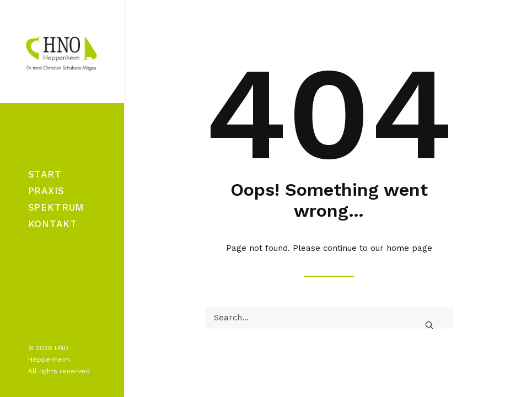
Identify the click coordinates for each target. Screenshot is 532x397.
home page (409, 248)
